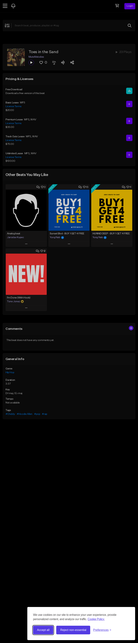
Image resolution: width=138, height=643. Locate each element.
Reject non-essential (73, 629)
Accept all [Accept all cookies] (43, 629)
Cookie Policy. (96, 619)
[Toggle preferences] (102, 630)
